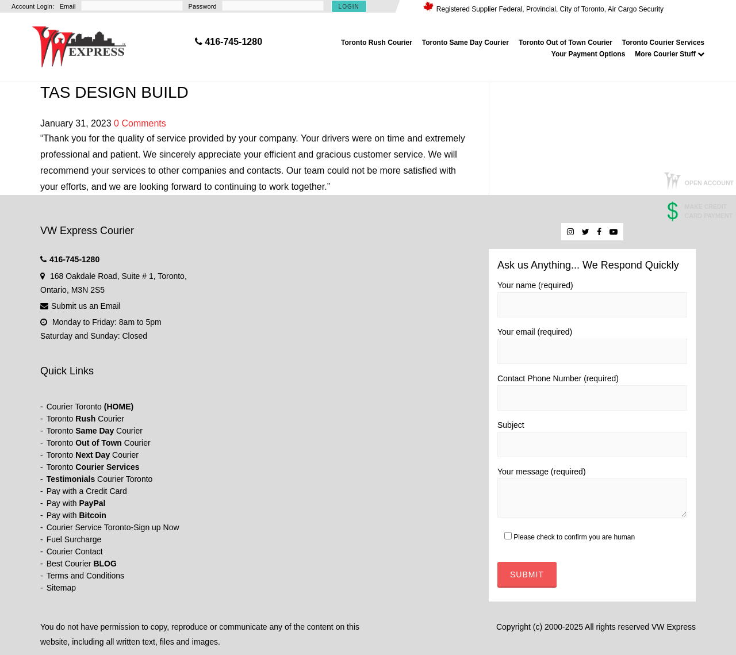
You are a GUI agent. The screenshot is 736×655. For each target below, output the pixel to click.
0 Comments (140, 123)
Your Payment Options (588, 54)
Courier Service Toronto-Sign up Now (113, 527)
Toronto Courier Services (663, 43)
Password (203, 6)
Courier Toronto (90, 406)
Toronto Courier (85, 418)
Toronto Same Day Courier (465, 43)
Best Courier (82, 563)
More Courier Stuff (669, 54)
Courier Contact (75, 551)
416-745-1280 (74, 259)
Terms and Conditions (85, 575)
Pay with (76, 503)
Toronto (93, 467)
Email (68, 6)
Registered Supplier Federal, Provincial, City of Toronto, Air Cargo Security (550, 9)
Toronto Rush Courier (376, 43)
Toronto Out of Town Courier (565, 43)
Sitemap (61, 587)
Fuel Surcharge (74, 539)
